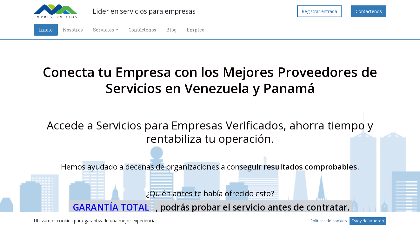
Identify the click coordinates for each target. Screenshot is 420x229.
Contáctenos (369, 11)
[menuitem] (46, 30)
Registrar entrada (319, 11)
